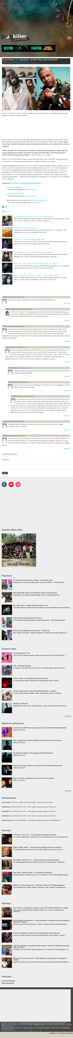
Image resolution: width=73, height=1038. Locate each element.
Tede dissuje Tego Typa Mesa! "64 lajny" (27, 618)
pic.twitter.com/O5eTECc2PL (15, 194)
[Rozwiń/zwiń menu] (69, 38)
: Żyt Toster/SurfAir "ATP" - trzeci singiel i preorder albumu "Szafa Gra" (29, 807)
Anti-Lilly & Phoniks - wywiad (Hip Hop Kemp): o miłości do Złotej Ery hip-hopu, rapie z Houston (41, 946)
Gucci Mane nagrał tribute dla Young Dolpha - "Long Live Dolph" (33, 216)
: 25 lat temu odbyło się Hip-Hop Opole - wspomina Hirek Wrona (27, 802)
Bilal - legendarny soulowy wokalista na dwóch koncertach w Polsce (37, 740)
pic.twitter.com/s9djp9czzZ (14, 187)
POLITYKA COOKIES (36, 1030)
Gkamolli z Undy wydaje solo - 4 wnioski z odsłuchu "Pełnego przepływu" (39, 885)
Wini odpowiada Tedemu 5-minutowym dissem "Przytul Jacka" (35, 593)
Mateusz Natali (10, 309)
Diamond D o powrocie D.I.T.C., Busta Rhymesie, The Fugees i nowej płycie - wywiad (40, 959)
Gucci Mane (8, 211)
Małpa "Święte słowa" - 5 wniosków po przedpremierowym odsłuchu (37, 847)
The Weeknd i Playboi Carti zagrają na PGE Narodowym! (33, 753)
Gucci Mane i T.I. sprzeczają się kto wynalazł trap (25, 183)
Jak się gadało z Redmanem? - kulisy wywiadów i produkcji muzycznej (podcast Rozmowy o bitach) (41, 921)
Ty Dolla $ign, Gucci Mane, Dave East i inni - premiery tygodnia (33, 252)
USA (9, 61)
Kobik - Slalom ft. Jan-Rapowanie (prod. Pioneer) (30, 678)
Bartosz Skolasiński (26, 63)
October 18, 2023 (31, 189)
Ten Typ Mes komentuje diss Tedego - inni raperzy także (33, 580)
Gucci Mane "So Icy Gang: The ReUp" (25, 228)
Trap (28, 61)
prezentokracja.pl (8, 981)
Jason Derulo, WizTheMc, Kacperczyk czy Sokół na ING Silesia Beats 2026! (39, 728)
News (24, 61)
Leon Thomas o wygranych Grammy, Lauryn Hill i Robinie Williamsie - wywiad (40, 908)
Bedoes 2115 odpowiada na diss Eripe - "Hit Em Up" (31, 630)
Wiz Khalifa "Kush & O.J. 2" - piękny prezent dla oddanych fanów (36, 860)
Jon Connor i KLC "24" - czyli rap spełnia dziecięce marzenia (34, 835)
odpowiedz (67, 303)
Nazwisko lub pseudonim (9, 454)
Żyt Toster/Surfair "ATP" (21, 653)
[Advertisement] (36, 16)
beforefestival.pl (8, 983)
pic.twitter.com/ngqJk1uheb (39, 200)
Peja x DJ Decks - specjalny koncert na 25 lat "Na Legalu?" (34, 778)
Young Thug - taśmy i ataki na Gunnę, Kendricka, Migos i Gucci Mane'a (36, 264)
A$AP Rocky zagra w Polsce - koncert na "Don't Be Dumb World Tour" (38, 765)
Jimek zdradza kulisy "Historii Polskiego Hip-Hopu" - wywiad (34, 691)
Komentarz (6, 460)
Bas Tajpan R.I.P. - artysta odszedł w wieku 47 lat (30, 605)
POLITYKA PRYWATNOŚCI (22, 1030)
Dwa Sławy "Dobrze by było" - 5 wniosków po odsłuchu (32, 872)
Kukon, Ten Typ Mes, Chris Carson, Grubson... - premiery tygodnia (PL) (36, 275)
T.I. (13, 211)
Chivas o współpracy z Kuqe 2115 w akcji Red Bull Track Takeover (36, 933)
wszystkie (68, 716)
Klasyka (21, 61)
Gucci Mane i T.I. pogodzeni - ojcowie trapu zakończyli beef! (30, 59)
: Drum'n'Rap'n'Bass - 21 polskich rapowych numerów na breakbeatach (31, 820)
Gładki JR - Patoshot (20, 703)
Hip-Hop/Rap (14, 61)
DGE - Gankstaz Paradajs (22, 666)
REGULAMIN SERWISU (7, 1030)
